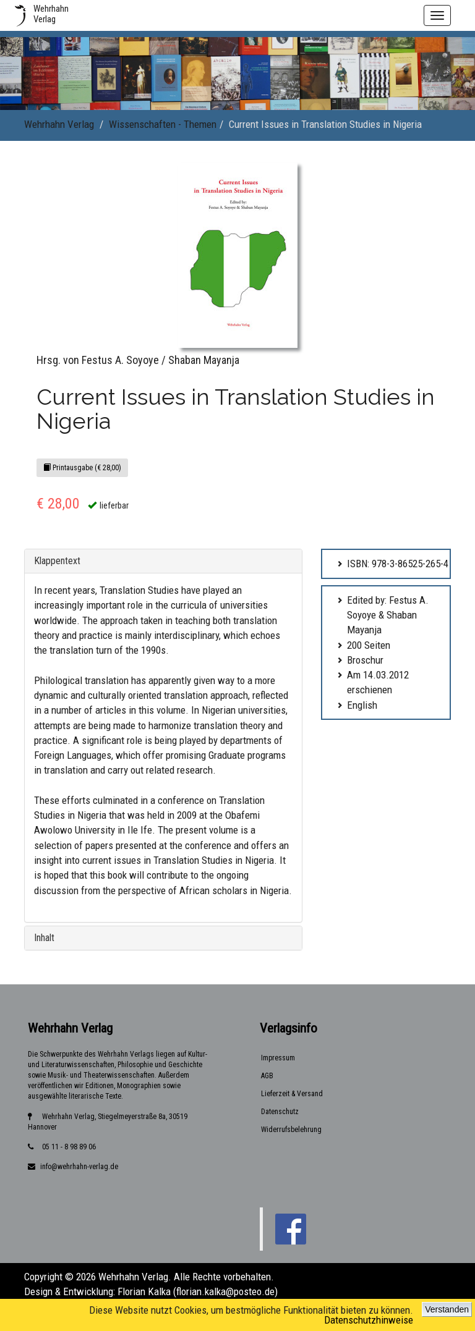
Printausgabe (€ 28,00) (82, 467)
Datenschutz (280, 1111)
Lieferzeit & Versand (292, 1093)
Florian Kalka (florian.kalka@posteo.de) (198, 1291)
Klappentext (57, 561)
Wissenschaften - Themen (162, 124)
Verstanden (447, 1309)
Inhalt (44, 938)
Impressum (278, 1058)
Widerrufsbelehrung (291, 1129)
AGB (267, 1075)
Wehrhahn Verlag (59, 124)
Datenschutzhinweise (368, 1320)
